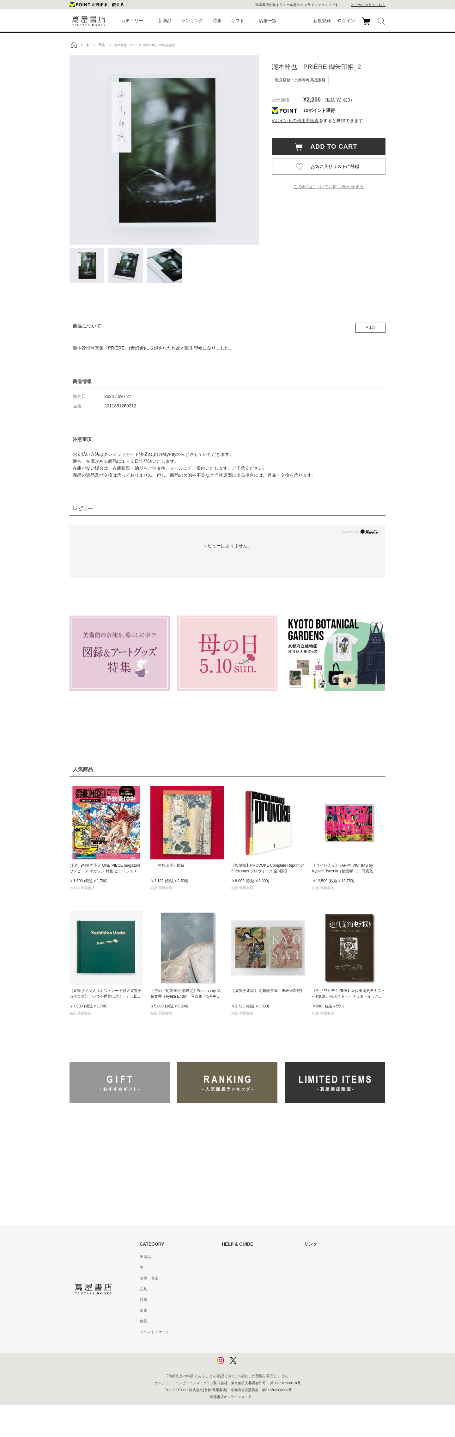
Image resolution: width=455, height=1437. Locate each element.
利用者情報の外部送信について (248, 1364)
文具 (143, 1289)
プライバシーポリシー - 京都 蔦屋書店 (254, 1353)
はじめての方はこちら (368, 5)
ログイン (346, 20)
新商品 (165, 20)
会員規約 (229, 1310)
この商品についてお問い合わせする (328, 186)
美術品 (145, 1256)
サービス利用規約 (237, 1289)
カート (367, 25)
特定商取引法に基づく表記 (244, 1321)
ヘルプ (227, 1267)
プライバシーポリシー (241, 1343)
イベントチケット (155, 1332)
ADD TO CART (330, 146)
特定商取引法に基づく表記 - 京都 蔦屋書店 (258, 1332)
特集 (217, 20)
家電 (143, 1310)
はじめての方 (233, 1256)
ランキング (192, 20)
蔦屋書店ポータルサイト (325, 1256)
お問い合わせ (233, 1278)
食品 (143, 1321)
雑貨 (143, 1300)
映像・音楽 (149, 1278)
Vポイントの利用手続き (295, 120)
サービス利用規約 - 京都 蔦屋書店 (250, 1300)
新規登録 (322, 20)
